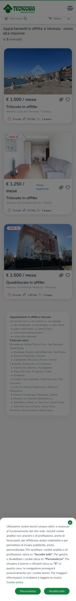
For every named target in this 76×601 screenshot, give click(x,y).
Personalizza (28, 591)
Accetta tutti (56, 591)
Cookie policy (14, 582)
